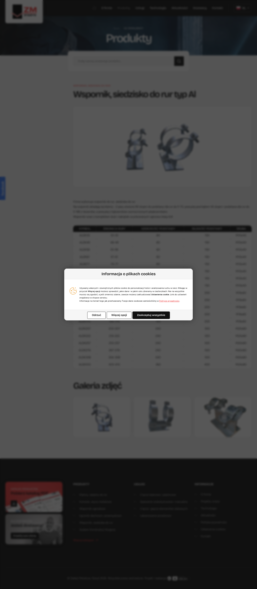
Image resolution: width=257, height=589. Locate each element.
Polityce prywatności (169, 301)
